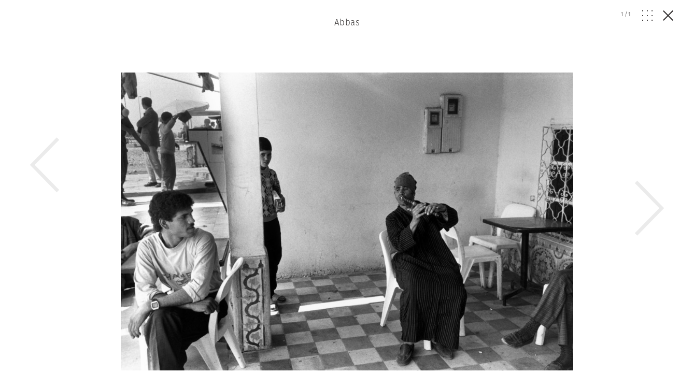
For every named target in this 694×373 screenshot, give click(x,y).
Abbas (347, 22)
